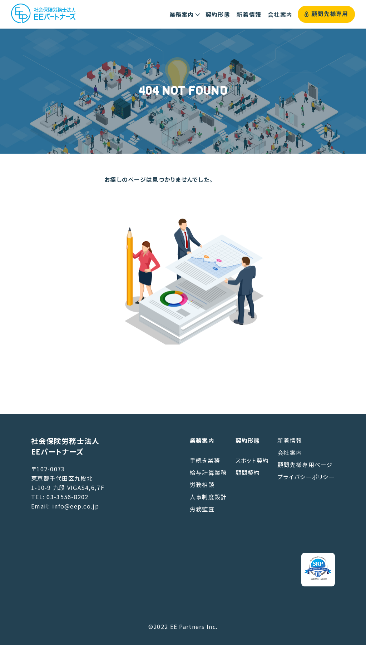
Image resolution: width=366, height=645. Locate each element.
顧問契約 (248, 472)
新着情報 (289, 440)
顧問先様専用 (326, 14)
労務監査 (202, 509)
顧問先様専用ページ (305, 464)
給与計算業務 (208, 472)
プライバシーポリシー (306, 476)
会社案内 (289, 452)
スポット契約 (252, 460)
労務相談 (202, 484)
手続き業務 (205, 460)
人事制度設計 (208, 496)
